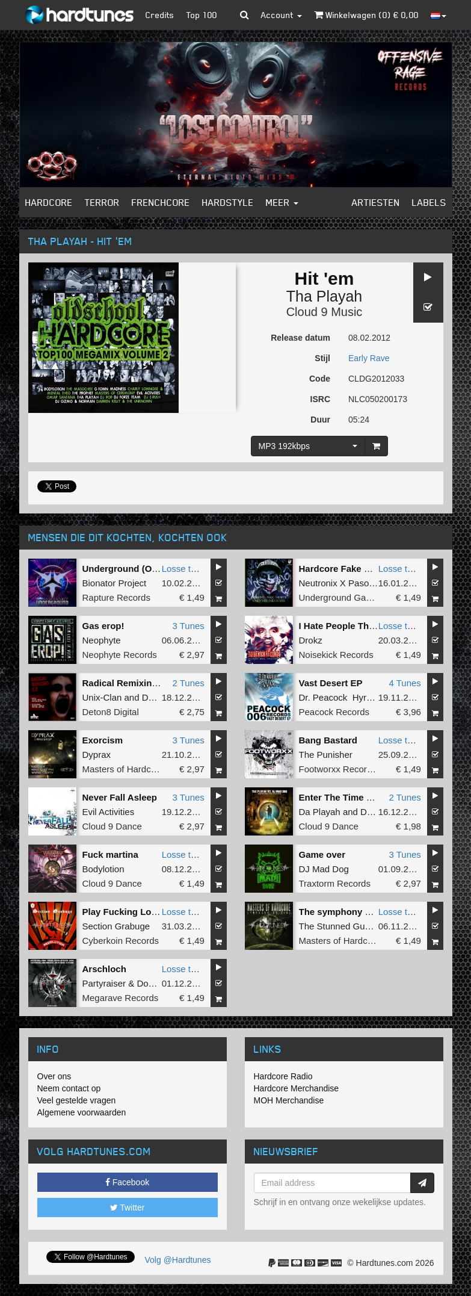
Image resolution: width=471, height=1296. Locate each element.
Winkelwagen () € (366, 15)
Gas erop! (103, 626)
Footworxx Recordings (344, 769)
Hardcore (49, 202)
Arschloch (104, 969)
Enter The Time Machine (350, 797)
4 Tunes (404, 683)
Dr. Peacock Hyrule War (348, 697)
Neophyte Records (119, 655)
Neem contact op (69, 1088)
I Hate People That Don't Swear (365, 626)
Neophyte (101, 640)
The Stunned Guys (336, 926)
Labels (429, 202)
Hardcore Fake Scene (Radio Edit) (371, 568)
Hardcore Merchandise (296, 1088)
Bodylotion (103, 869)
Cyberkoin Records (120, 940)
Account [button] (281, 15)
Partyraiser (104, 983)
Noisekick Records (336, 655)
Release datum (300, 338)
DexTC (156, 697)
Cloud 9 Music (324, 311)
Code (319, 378)
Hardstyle (228, 202)
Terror (102, 202)
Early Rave (368, 358)
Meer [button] (282, 202)
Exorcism (102, 740)
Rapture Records (116, 597)
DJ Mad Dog (324, 869)
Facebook (127, 1182)
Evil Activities (108, 812)
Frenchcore (161, 202)
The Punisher (325, 754)
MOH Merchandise (289, 1100)
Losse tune (184, 568)
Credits (160, 15)
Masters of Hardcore (123, 769)
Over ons (54, 1076)
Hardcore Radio (283, 1076)
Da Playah (319, 812)
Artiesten (376, 202)
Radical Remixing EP (127, 683)
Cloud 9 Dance (112, 826)
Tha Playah (324, 296)
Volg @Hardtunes (178, 1260)
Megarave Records (120, 998)
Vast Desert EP (331, 683)
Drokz (310, 640)
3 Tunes (188, 626)
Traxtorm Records (335, 883)
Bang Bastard (328, 740)
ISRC (320, 399)
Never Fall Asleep (120, 797)
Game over (322, 854)
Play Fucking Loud (122, 912)
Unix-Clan (102, 697)
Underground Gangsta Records (361, 597)
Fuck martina (110, 854)
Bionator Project (114, 583)
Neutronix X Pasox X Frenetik (358, 583)
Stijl (322, 358)
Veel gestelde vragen (76, 1100)
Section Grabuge (116, 926)
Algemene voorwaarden (81, 1112)
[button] (244, 15)
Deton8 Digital (110, 712)
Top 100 (201, 15)
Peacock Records (334, 712)
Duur (320, 419)
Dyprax (96, 754)
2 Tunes (188, 683)
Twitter (127, 1207)
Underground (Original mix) (141, 568)
